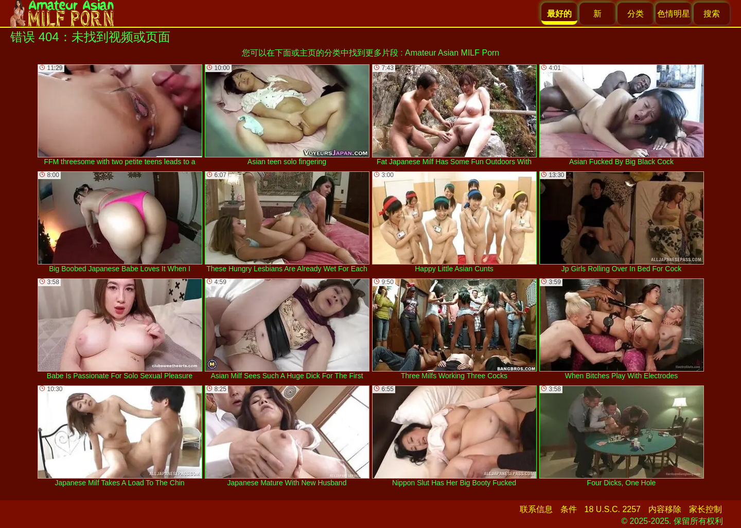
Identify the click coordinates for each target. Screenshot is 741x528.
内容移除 (664, 509)
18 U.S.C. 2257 (613, 509)
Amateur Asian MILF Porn (452, 52)
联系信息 (536, 509)
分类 (635, 13)
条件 (568, 509)
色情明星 (673, 13)
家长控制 (705, 509)
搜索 (711, 13)
